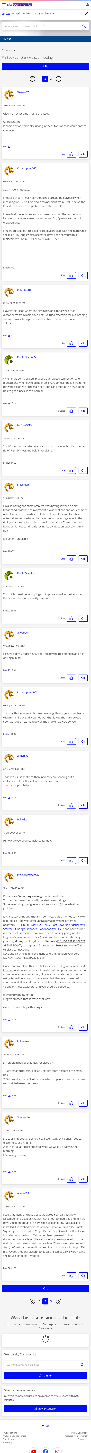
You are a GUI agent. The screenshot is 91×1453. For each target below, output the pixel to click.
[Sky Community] (20, 4)
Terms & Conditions (79, 1433)
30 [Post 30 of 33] (9, 1268)
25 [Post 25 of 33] (9, 797)
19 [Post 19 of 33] (9, 403)
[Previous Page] (32, 79)
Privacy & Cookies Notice (14, 1436)
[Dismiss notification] (86, 13)
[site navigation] (4, 4)
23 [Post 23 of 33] (9, 670)
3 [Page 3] (51, 78)
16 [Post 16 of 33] (9, 146)
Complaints (8, 1439)
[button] (86, 91)
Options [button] (6, 50)
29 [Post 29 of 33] (9, 1171)
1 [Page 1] (39, 78)
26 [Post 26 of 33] (9, 853)
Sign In (87, 5)
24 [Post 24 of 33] (9, 734)
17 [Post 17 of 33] (9, 268)
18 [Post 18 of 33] (9, 335)
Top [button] (47, 1426)
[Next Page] (58, 79)
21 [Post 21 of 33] (9, 551)
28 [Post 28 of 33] (9, 1095)
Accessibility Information (76, 1436)
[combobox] (41, 26)
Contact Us (83, 1439)
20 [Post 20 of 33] (9, 463)
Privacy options (10, 1433)
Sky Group (7, 1442)
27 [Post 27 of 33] (9, 1019)
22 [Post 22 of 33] (9, 611)
